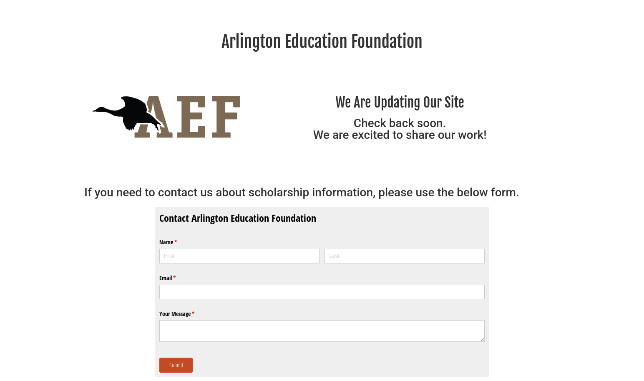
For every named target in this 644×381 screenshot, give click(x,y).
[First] (239, 256)
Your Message (186, 314)
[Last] (405, 256)
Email (177, 278)
